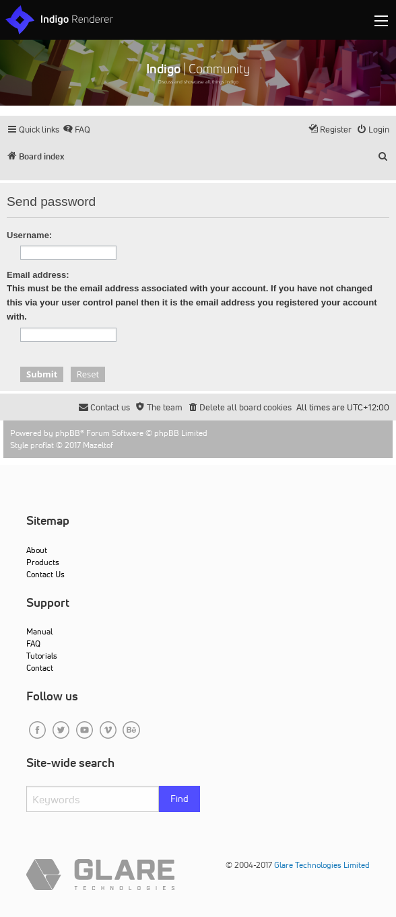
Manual (39, 631)
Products (42, 562)
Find (179, 799)
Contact (39, 667)
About (36, 550)
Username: (29, 235)
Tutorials (41, 655)
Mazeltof (98, 445)
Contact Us (45, 574)
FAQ (33, 643)
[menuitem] (76, 129)
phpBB (67, 433)
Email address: (38, 274)
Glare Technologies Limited (322, 865)
